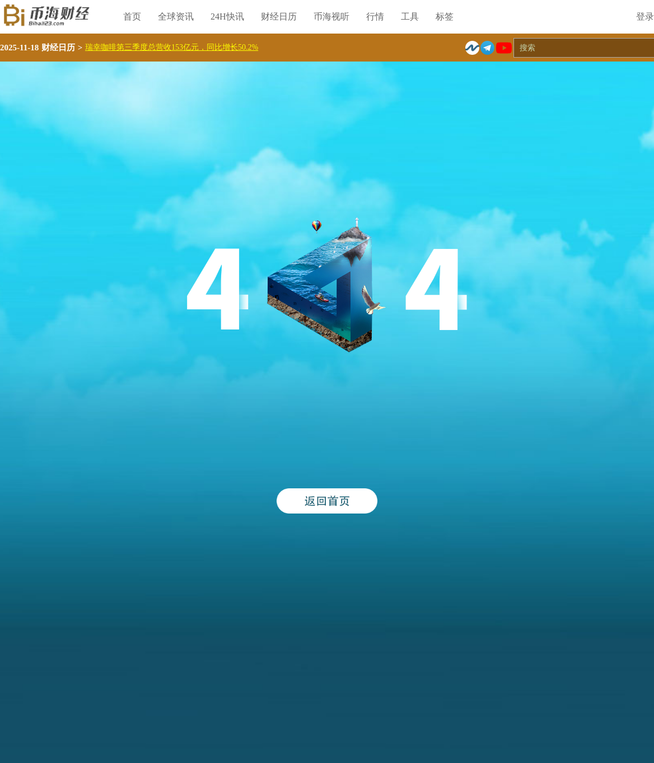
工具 (410, 16)
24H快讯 (227, 16)
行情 (375, 16)
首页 (132, 16)
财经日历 (279, 16)
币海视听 (331, 16)
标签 (445, 16)
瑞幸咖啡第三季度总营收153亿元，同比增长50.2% (171, 47)
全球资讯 (176, 16)
